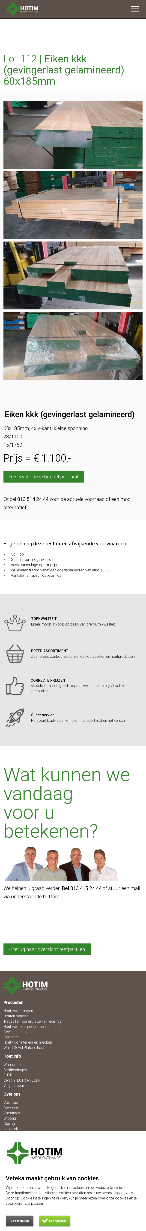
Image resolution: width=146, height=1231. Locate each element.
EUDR (7, 1075)
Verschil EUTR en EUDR (22, 1080)
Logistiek (10, 1129)
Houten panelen (16, 1016)
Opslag (9, 1123)
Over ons (10, 1108)
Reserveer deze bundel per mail (43, 477)
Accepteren (57, 1221)
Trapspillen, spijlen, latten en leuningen (33, 1021)
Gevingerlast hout (17, 1032)
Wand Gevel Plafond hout (23, 1047)
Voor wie (10, 1102)
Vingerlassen (13, 1085)
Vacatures (11, 1113)
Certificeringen (15, 1070)
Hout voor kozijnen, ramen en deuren (33, 1026)
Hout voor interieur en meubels (28, 1042)
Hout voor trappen (18, 1011)
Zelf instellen (20, 1221)
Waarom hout (14, 1064)
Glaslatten (11, 1037)
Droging (9, 1118)
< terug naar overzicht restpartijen (47, 949)
